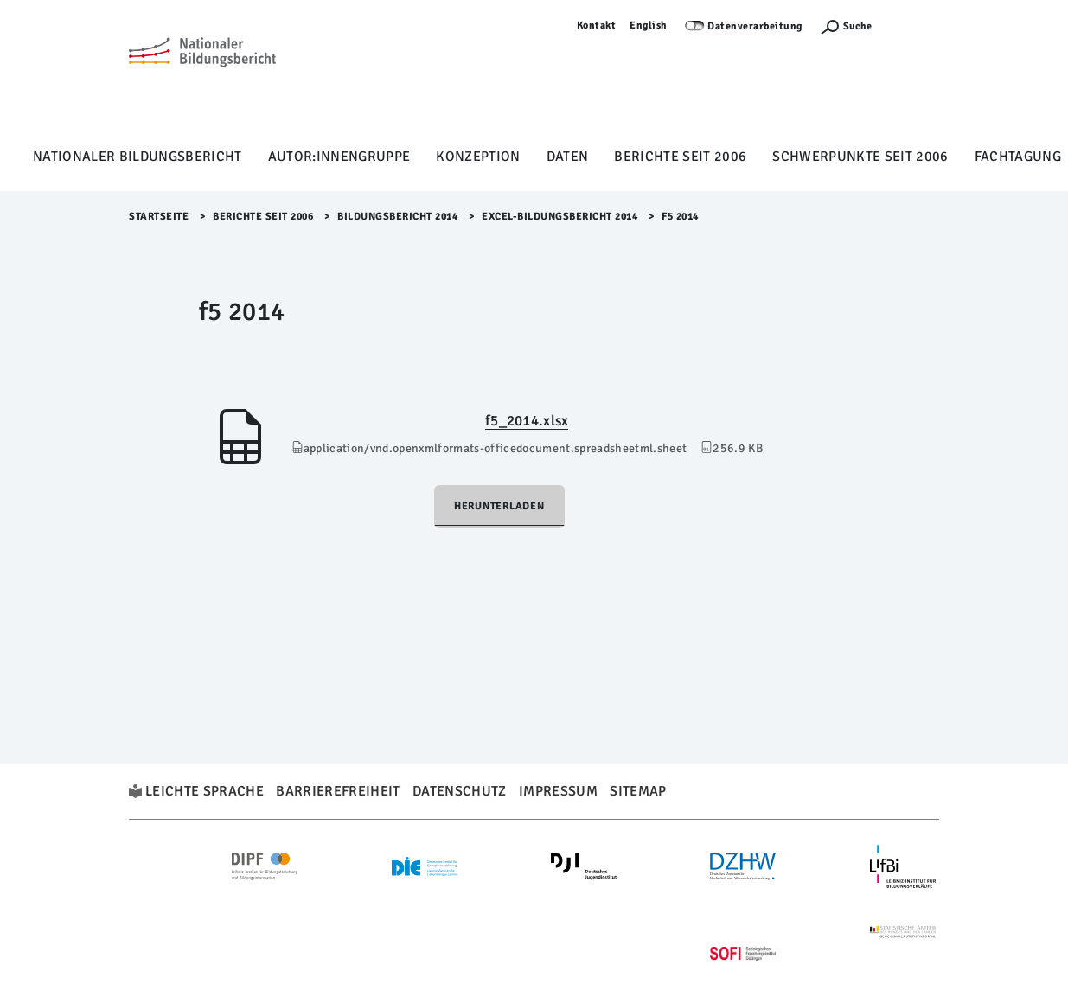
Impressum (558, 791)
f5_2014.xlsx (527, 421)
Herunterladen (499, 506)
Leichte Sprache (204, 791)
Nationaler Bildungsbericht (137, 156)
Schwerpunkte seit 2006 (860, 156)
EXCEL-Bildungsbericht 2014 (559, 216)
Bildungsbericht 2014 (397, 216)
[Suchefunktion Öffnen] (846, 26)
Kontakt (597, 25)
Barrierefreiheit (338, 791)
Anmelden (914, 25)
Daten (568, 156)
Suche (857, 26)
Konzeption (478, 156)
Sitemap (638, 791)
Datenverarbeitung (755, 26)
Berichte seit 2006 (680, 156)
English (649, 25)
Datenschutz (459, 791)
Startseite (159, 216)
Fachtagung (1018, 156)
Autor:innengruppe (339, 156)
